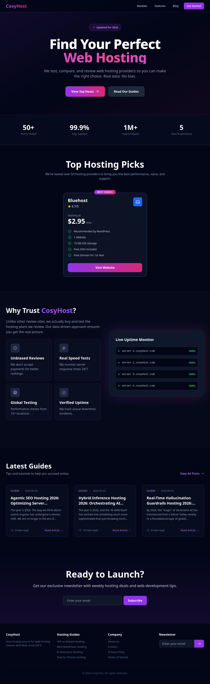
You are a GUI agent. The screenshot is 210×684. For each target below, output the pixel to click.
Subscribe (135, 600)
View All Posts (192, 473)
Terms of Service (118, 657)
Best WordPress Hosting (72, 647)
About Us (113, 641)
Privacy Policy (116, 652)
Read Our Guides (126, 91)
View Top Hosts (85, 91)
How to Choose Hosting (71, 657)
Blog (176, 6)
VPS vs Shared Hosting (70, 641)
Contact (113, 647)
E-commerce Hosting (70, 652)
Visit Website (105, 268)
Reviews (142, 6)
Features (160, 6)
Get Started (194, 6)
